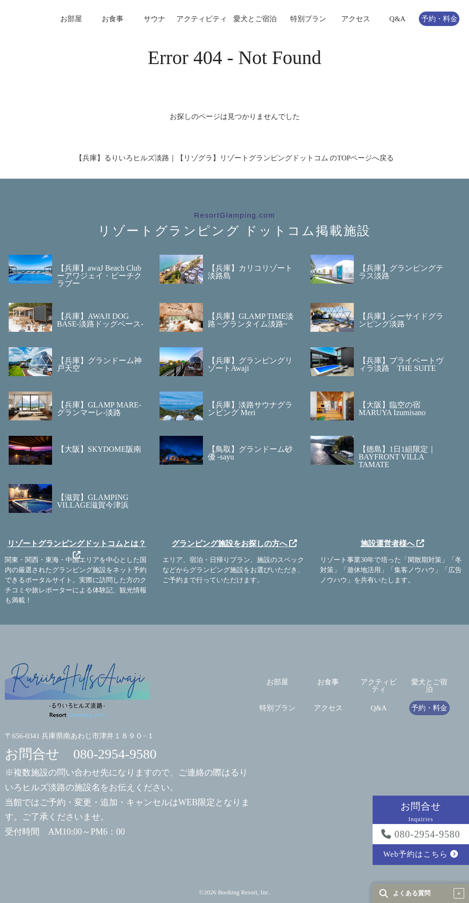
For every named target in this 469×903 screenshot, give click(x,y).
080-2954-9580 (420, 834)
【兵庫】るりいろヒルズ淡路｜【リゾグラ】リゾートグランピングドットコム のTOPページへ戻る (234, 158)
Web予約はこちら (420, 854)
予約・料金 (439, 19)
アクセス (355, 19)
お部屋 (71, 19)
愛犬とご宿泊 (255, 19)
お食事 (112, 19)
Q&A (397, 19)
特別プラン (308, 19)
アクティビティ (201, 19)
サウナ (154, 19)
